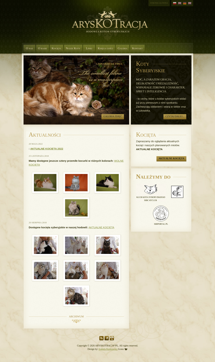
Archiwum (76, 316)
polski (174, 3)
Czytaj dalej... (174, 116)
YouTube (112, 338)
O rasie (42, 48)
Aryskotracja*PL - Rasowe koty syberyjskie (108, 26)
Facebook (107, 338)
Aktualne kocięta (171, 158)
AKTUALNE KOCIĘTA (101, 227)
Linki (89, 48)
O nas (29, 48)
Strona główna (159, 3)
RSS (101, 338)
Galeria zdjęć (113, 116)
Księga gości (105, 48)
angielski (179, 3)
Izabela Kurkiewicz (108, 349)
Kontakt (137, 48)
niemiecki (184, 3)
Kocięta (56, 48)
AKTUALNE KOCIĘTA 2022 (46, 148)
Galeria (122, 48)
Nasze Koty (73, 48)
